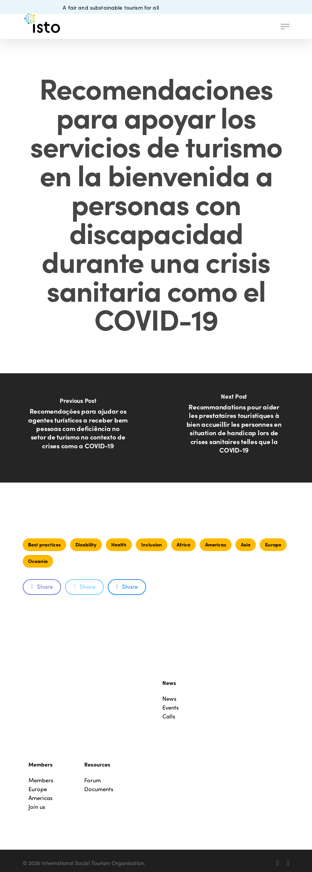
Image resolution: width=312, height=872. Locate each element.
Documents (98, 789)
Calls (168, 716)
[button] (285, 26)
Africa (183, 544)
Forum (92, 780)
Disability (86, 544)
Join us (36, 807)
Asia (245, 544)
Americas (215, 544)
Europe (273, 544)
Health (119, 544)
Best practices (44, 544)
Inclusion (151, 544)
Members (40, 780)
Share (42, 586)
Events (170, 707)
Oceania (38, 561)
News (169, 699)
